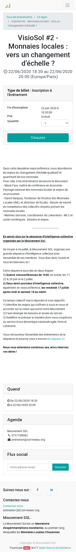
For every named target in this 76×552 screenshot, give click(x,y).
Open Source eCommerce (55, 548)
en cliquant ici (55, 339)
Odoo (26, 548)
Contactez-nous (13, 506)
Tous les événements (19, 17)
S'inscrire (38, 137)
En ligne (42, 17)
